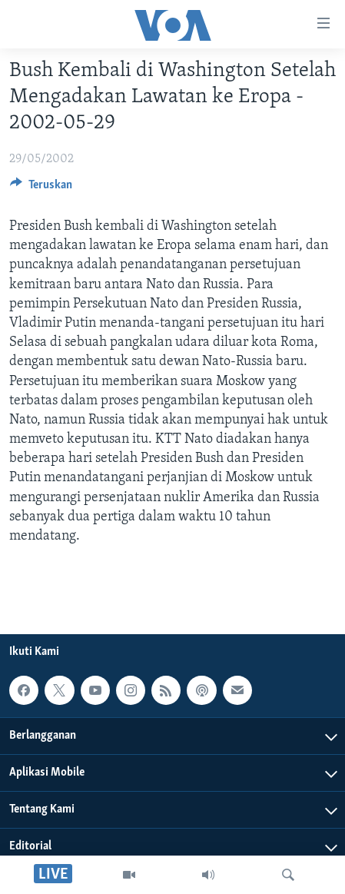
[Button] (41, 188)
